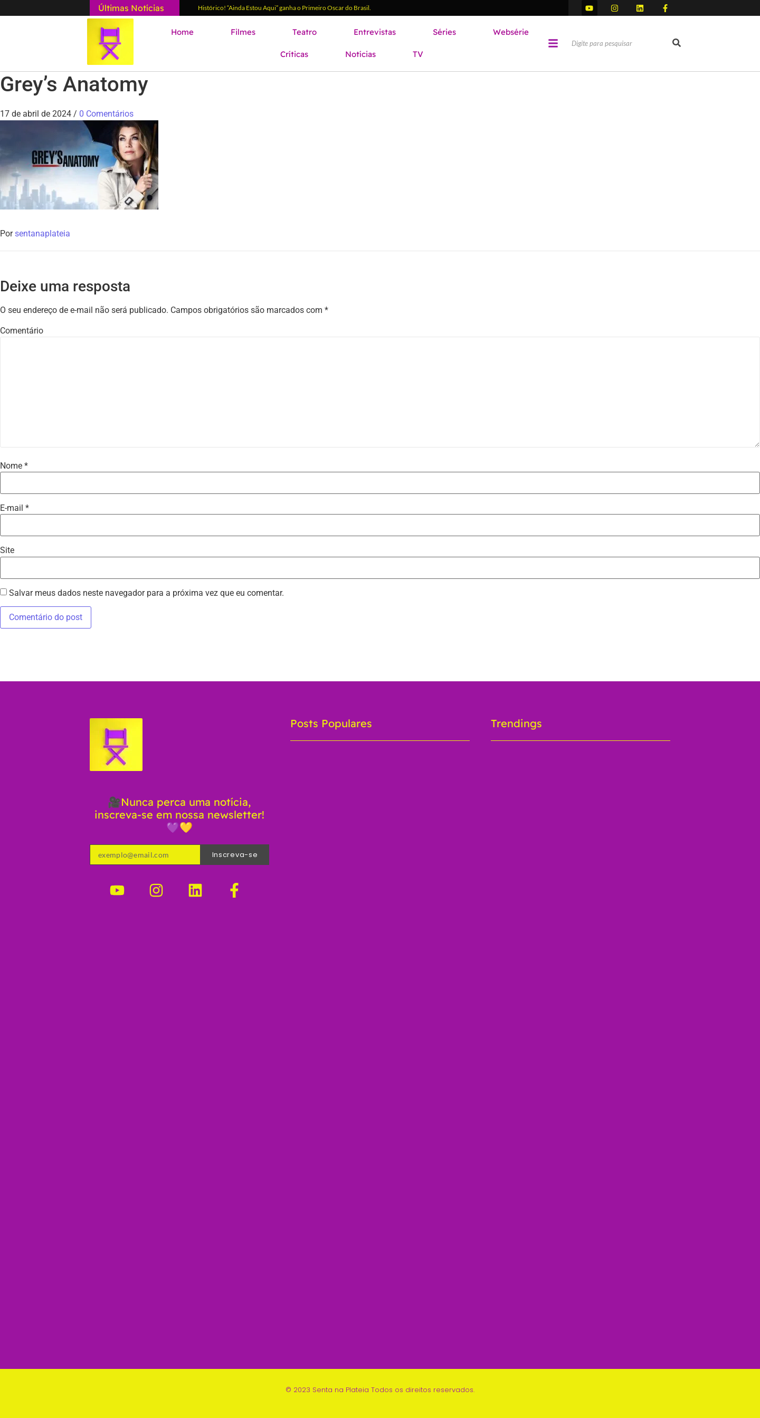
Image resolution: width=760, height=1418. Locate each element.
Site (7, 550)
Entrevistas (375, 32)
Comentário (21, 331)
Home (182, 32)
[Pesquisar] (620, 44)
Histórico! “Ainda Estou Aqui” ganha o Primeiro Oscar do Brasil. (284, 8)
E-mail (14, 508)
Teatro (304, 32)
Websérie (511, 32)
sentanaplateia (42, 234)
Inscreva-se (235, 855)
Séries (444, 32)
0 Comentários (106, 114)
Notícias (360, 54)
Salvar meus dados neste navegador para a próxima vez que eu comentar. (146, 593)
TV (418, 54)
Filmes (243, 32)
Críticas (294, 54)
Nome (14, 466)
